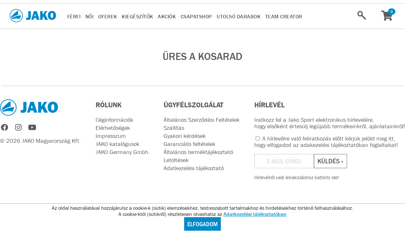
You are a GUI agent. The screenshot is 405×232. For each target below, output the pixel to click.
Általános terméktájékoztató (198, 152)
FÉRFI (74, 16)
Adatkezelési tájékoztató (194, 168)
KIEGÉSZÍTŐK (137, 16)
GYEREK (107, 16)
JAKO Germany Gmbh (122, 152)
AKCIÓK (167, 16)
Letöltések (176, 160)
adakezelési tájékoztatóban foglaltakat (348, 145)
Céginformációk (114, 120)
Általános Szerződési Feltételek (202, 120)
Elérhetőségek (113, 128)
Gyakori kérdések (185, 136)
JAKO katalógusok (117, 144)
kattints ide (326, 177)
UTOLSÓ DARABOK (238, 16)
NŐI (89, 16)
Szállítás (174, 128)
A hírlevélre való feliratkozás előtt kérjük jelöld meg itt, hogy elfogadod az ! (326, 141)
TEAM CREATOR (283, 16)
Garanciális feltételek (189, 144)
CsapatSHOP (196, 16)
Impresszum (111, 136)
